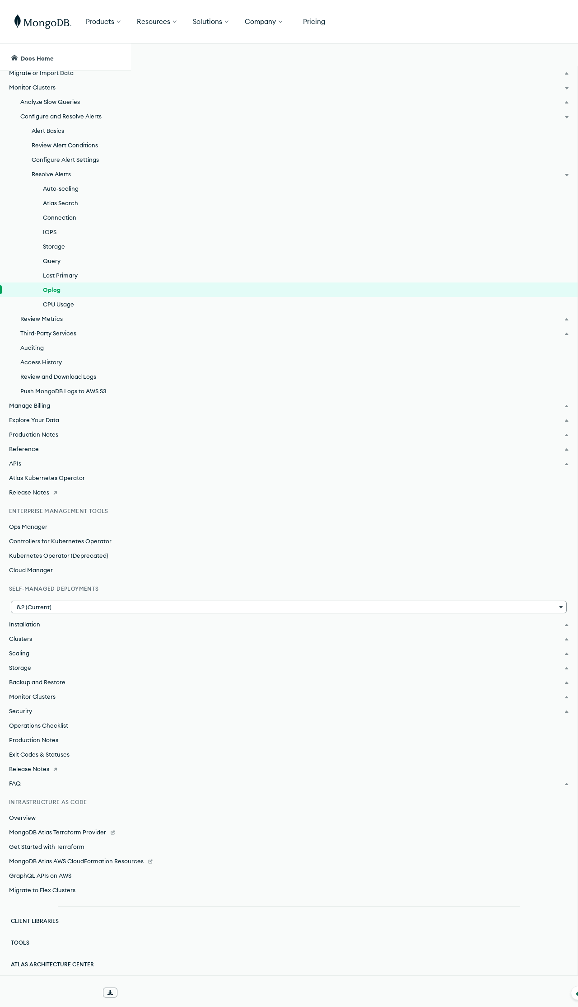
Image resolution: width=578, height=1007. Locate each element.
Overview (22, 808)
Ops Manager (28, 517)
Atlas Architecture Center (52, 964)
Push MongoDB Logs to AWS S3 (63, 382)
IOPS (49, 222)
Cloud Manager (31, 561)
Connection (59, 208)
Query (52, 251)
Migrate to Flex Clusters (42, 890)
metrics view (313, 719)
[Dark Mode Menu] (557, 57)
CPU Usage (58, 295)
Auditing (32, 338)
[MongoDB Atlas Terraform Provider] (65, 823)
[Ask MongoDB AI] (519, 57)
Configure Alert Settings (65, 150)
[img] (491, 124)
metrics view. (318, 379)
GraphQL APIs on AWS (40, 875)
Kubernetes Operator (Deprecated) (58, 546)
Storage (54, 237)
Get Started (532, 21)
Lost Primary (60, 266)
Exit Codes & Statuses (39, 745)
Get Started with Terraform (46, 837)
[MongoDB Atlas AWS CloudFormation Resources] (65, 856)
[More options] (447, 107)
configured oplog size (258, 367)
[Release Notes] (65, 483)
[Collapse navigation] (131, 993)
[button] (65, 598)
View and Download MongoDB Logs (272, 752)
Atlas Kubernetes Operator (47, 468)
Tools (20, 942)
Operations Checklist (38, 716)
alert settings (411, 186)
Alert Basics (48, 121)
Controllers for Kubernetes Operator (60, 532)
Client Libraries (35, 921)
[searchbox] (297, 57)
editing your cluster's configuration (328, 441)
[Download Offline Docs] (110, 993)
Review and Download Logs (58, 367)
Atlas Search (60, 194)
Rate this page (506, 108)
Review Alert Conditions (65, 136)
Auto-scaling (61, 179)
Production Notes (33, 730)
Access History (41, 353)
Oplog (52, 280)
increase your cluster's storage (294, 529)
